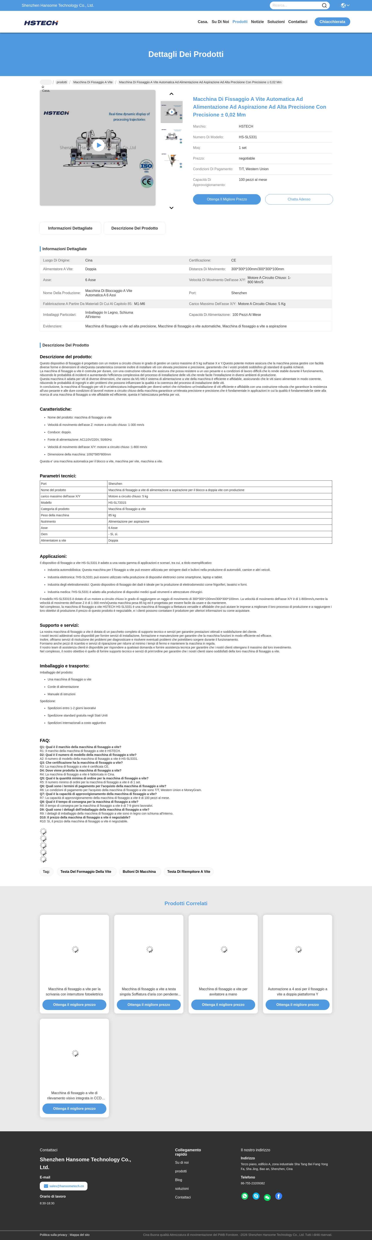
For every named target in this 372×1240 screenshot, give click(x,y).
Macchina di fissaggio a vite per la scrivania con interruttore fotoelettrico (74, 991)
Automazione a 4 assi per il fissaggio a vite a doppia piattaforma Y (297, 991)
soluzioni (276, 22)
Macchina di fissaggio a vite (92, 82)
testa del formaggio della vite (85, 871)
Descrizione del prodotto (134, 228)
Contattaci (297, 22)
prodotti (240, 22)
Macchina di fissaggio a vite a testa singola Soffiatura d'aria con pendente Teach (149, 992)
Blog (178, 1180)
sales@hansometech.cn (63, 1186)
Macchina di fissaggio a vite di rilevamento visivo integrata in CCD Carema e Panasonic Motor (74, 1096)
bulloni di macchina (139, 871)
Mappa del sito (79, 1235)
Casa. (203, 22)
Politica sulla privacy (53, 1235)
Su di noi (220, 22)
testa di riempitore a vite (188, 871)
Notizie (257, 22)
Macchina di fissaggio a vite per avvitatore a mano (223, 991)
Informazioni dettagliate (70, 228)
